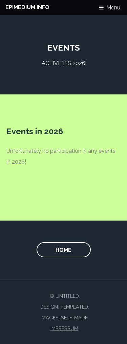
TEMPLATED (74, 307)
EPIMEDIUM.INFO (27, 7)
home (63, 250)
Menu (113, 7)
